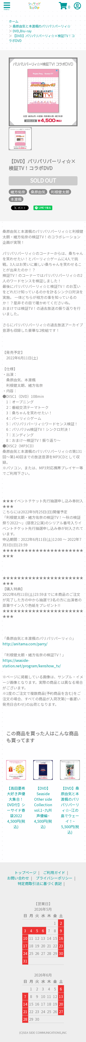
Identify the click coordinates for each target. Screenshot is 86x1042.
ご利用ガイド (54, 872)
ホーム (13, 21)
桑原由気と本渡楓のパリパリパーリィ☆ (41, 26)
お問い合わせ (18, 878)
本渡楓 (16, 199)
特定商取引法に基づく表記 (40, 883)
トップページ (25, 872)
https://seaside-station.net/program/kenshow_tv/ (32, 662)
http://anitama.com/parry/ (25, 643)
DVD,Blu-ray (22, 30)
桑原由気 (38, 192)
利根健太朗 (60, 192)
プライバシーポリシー (54, 878)
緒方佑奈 (18, 192)
